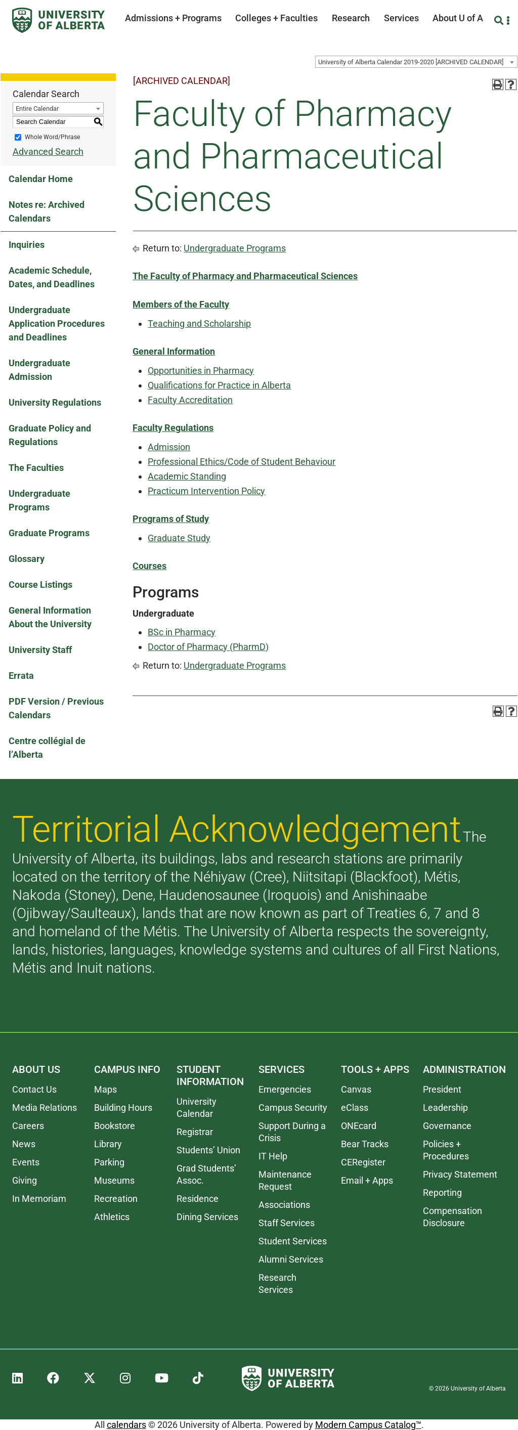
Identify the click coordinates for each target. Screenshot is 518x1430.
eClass (354, 1107)
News (23, 1144)
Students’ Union (208, 1150)
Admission (169, 447)
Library (108, 1144)
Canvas (356, 1089)
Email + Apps (367, 1180)
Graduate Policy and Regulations (50, 435)
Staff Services (286, 1223)
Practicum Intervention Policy (206, 491)
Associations (284, 1204)
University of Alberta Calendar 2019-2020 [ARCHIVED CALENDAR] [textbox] (410, 62)
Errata (21, 675)
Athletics (112, 1216)
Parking (109, 1162)
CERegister (363, 1162)
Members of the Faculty (181, 304)
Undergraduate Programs (39, 500)
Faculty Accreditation (190, 400)
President (442, 1089)
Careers (28, 1125)
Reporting (442, 1192)
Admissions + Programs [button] (173, 18)
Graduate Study (179, 538)
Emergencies (284, 1089)
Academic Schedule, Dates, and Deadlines (52, 277)
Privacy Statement (460, 1174)
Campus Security (292, 1107)
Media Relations (44, 1107)
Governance (447, 1125)
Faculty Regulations (173, 427)
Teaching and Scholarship (199, 323)
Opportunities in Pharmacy (201, 370)
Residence (198, 1198)
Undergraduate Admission (39, 370)
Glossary (27, 558)
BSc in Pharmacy (181, 632)
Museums (114, 1180)
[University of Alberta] (58, 20)
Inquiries (27, 244)
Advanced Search (48, 151)
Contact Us (34, 1089)
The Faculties (36, 467)
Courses (149, 565)
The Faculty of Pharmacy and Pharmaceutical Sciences (245, 276)
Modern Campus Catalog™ (368, 1424)
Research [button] (351, 18)
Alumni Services (290, 1259)
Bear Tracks (364, 1144)
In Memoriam (39, 1198)
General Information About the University (50, 617)
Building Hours (123, 1107)
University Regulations (55, 402)
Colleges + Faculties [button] (276, 18)
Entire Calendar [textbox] (37, 108)
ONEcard (358, 1125)
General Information (174, 351)
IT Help (272, 1156)
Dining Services (207, 1216)
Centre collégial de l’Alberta (47, 747)
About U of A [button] (458, 18)
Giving (24, 1180)
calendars (126, 1424)
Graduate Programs (49, 533)
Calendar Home (41, 179)
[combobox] (416, 62)
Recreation (116, 1198)
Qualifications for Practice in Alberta (219, 385)
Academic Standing (187, 476)
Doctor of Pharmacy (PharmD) (208, 646)
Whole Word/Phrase (52, 137)
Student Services (292, 1241)
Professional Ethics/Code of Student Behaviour (241, 461)
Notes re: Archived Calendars (46, 211)
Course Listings (40, 584)
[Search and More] (500, 20)
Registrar (195, 1131)
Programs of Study (171, 518)
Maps (105, 1089)
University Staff (40, 649)
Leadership (445, 1107)
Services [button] (401, 18)
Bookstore (114, 1125)
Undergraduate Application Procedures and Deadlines (57, 323)
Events (25, 1162)
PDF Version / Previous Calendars (56, 708)
